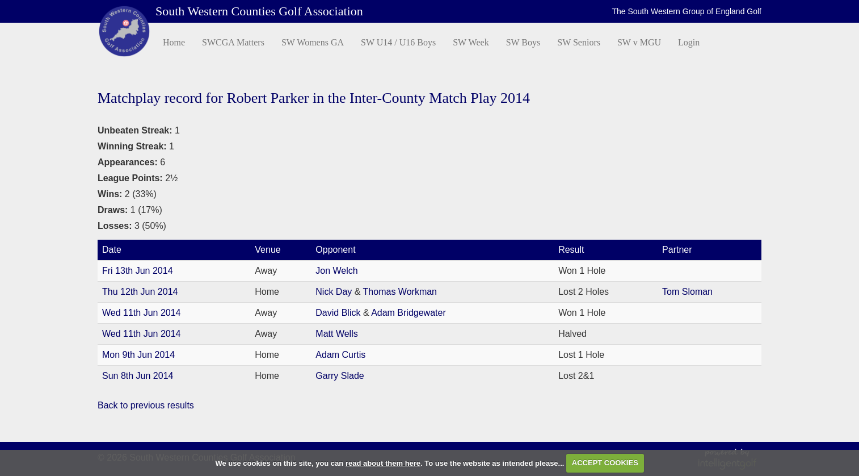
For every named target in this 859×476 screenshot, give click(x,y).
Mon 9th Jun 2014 (138, 355)
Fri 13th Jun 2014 (137, 270)
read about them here (383, 462)
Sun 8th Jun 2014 (137, 376)
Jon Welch (336, 270)
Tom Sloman (687, 292)
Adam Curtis (340, 355)
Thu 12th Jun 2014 (140, 292)
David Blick (339, 313)
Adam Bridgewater (408, 313)
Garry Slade (339, 376)
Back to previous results (146, 405)
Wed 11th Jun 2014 (141, 313)
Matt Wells (336, 334)
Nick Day (334, 292)
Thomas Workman (400, 292)
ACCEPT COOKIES (605, 462)
